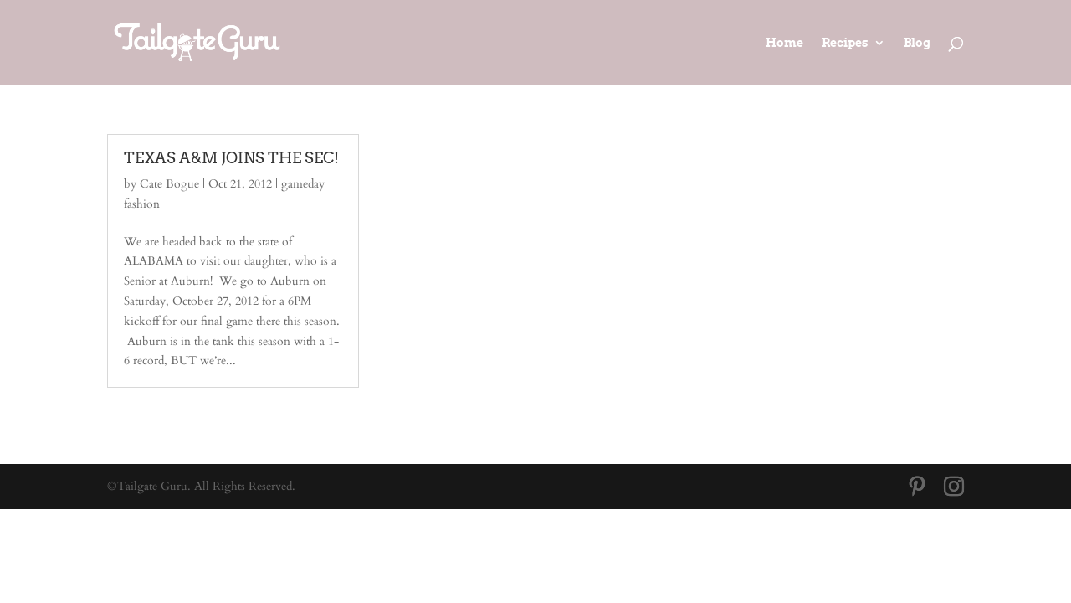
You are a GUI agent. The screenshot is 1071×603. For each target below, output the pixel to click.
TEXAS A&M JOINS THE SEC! (231, 158)
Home (784, 43)
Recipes (845, 43)
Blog (917, 43)
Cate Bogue (169, 184)
